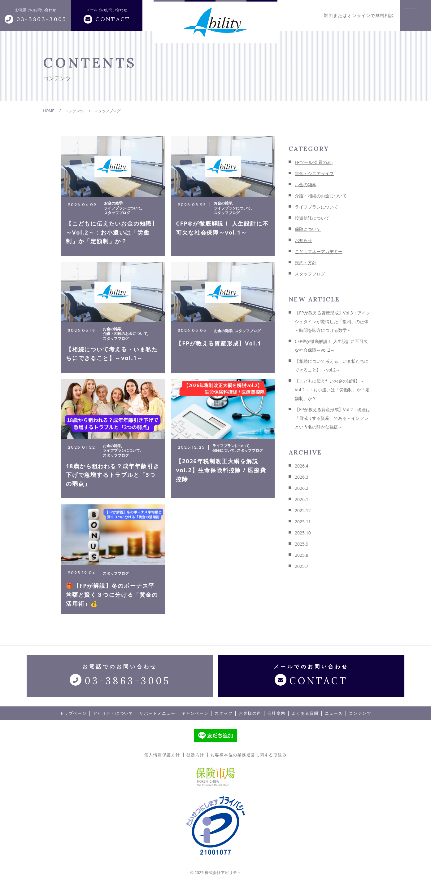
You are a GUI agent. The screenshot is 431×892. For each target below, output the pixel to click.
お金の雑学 (305, 184)
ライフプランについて (316, 207)
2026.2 (301, 488)
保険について (308, 229)
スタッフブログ (310, 274)
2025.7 (301, 566)
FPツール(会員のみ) (314, 162)
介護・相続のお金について (321, 196)
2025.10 (303, 533)
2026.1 (301, 499)
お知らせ (303, 240)
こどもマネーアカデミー (318, 251)
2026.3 (301, 477)
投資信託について (312, 218)
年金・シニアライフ (314, 173)
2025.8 (301, 555)
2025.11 (303, 522)
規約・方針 (305, 263)
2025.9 (301, 544)
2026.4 (301, 466)
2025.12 (303, 510)
